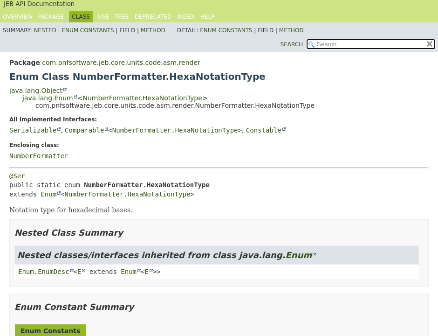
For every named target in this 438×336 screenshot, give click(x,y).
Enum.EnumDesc (43, 271)
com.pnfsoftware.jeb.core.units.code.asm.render (121, 62)
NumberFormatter (38, 156)
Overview (18, 17)
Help (207, 17)
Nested (45, 30)
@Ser (17, 176)
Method (153, 30)
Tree (122, 17)
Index (186, 17)
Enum (48, 194)
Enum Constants (88, 30)
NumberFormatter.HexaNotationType (142, 98)
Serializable (32, 130)
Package (51, 17)
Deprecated (153, 17)
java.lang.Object (35, 90)
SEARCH (292, 44)
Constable (263, 130)
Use (103, 17)
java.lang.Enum (47, 98)
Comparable (84, 130)
